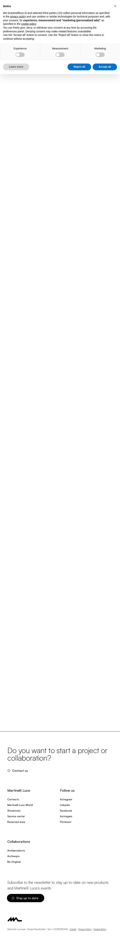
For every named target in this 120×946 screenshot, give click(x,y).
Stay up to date (24, 898)
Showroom (13, 810)
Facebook (66, 810)
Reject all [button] (79, 66)
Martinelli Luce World (20, 805)
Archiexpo (13, 856)
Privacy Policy (85, 929)
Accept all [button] (105, 66)
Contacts (13, 799)
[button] (115, 6)
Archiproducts (16, 850)
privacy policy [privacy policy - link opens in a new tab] (18, 16)
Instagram (66, 799)
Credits (73, 929)
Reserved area (16, 821)
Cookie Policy (100, 929)
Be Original (14, 861)
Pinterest (65, 821)
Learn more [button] (16, 66)
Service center (16, 816)
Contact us (17, 770)
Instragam (66, 816)
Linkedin (65, 805)
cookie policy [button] (28, 23)
